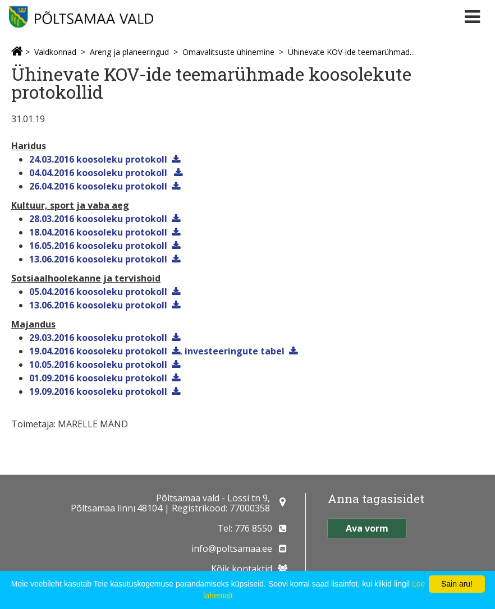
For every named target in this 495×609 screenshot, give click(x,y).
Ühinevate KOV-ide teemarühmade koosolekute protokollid (353, 52)
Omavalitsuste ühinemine (228, 52)
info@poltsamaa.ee (231, 548)
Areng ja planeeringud (129, 52)
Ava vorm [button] (367, 528)
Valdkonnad (55, 52)
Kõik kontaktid (241, 568)
